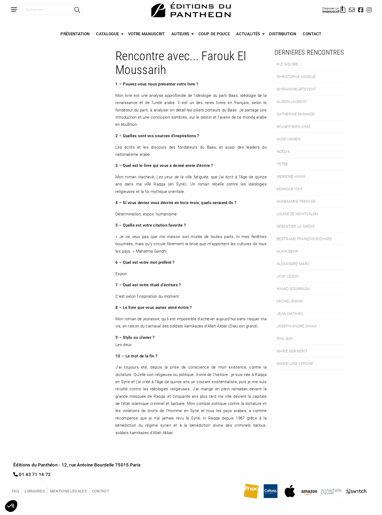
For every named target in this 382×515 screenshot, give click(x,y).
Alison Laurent (292, 101)
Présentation (75, 33)
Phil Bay (285, 338)
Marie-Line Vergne (295, 363)
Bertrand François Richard (304, 238)
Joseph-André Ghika (297, 325)
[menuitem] (75, 34)
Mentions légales (68, 491)
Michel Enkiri (290, 301)
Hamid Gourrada (293, 288)
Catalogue (107, 33)
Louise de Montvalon (297, 213)
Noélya (283, 151)
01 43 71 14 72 (32, 474)
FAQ (15, 491)
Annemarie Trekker (296, 201)
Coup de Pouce (214, 33)
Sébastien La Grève (296, 226)
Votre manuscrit (146, 33)
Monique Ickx (290, 188)
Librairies (35, 491)
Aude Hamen (289, 138)
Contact (312, 33)
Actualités (248, 33)
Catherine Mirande (296, 113)
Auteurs (180, 33)
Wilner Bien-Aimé (293, 126)
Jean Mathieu (290, 313)
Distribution (282, 33)
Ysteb (282, 163)
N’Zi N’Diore (287, 64)
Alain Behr (287, 251)
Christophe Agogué (296, 76)
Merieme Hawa (291, 176)
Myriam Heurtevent (296, 89)
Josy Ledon (287, 276)
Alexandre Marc (293, 263)
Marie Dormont (292, 350)
